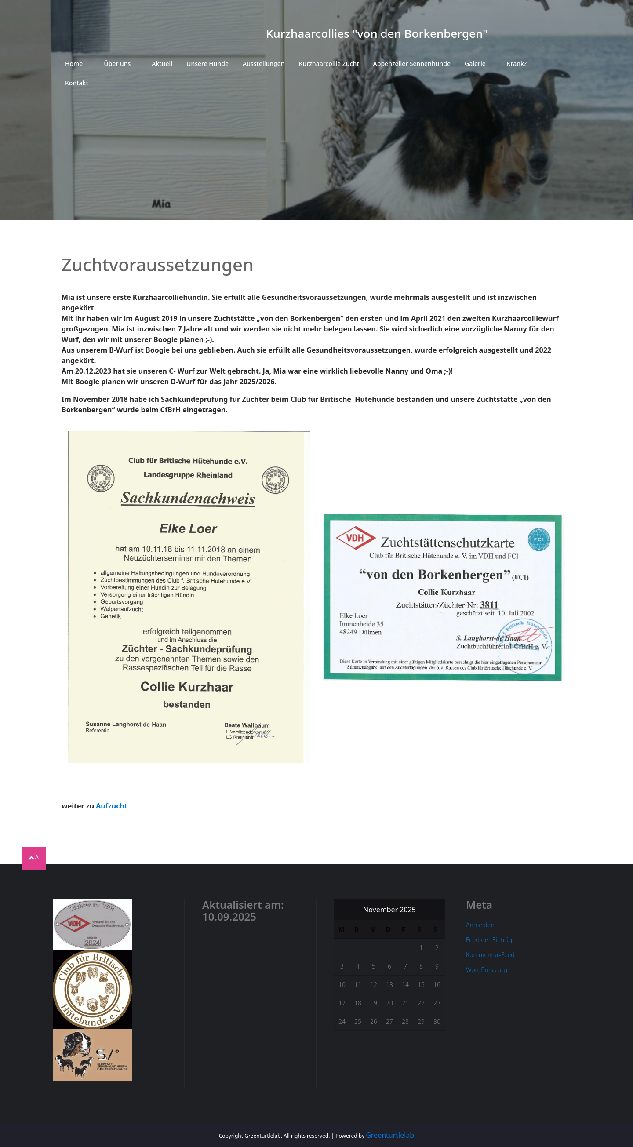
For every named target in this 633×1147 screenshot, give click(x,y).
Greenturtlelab (390, 1135)
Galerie (475, 63)
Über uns (117, 63)
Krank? (517, 63)
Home (74, 63)
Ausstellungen (264, 63)
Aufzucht (111, 806)
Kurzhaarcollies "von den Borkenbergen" (376, 33)
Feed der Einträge (491, 940)
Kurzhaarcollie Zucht (329, 63)
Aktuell (162, 63)
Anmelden (480, 925)
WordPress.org (486, 969)
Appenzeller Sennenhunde (412, 63)
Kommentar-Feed (490, 954)
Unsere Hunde (207, 63)
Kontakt (76, 83)
